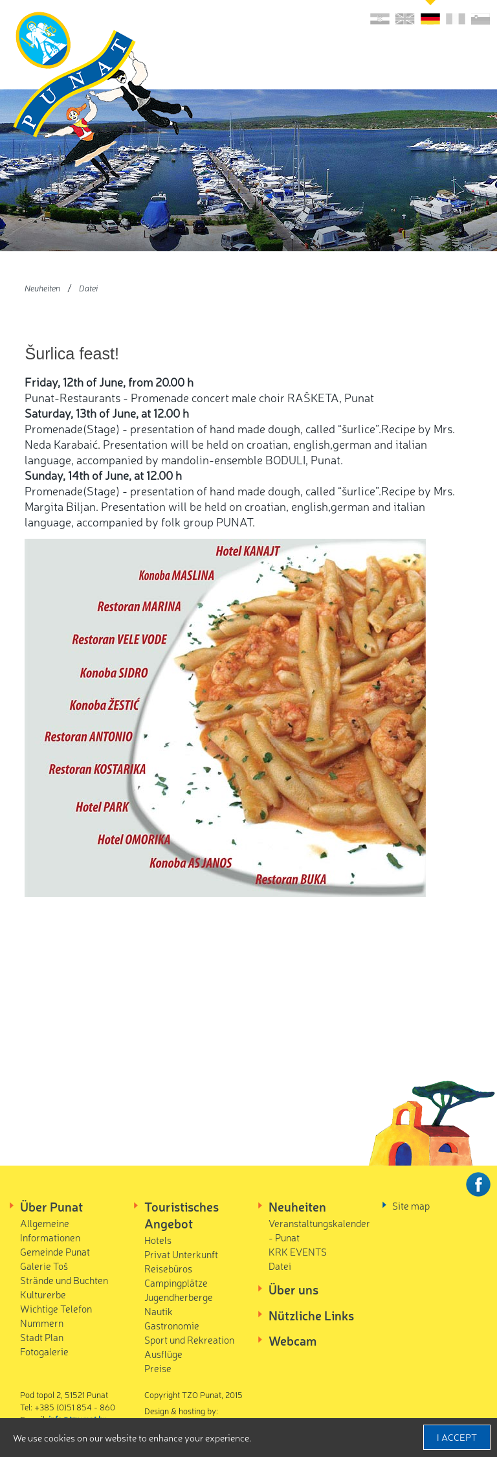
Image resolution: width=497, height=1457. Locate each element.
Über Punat (51, 1206)
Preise (157, 1368)
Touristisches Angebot (181, 1215)
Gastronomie (171, 1325)
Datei (88, 287)
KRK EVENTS (298, 1251)
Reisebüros (168, 1268)
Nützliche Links (311, 1315)
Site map (411, 1205)
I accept (457, 1436)
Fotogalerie (44, 1351)
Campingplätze (176, 1282)
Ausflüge (163, 1354)
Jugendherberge (178, 1297)
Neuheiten (42, 287)
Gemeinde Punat (55, 1251)
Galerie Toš (44, 1265)
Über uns (293, 1289)
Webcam (292, 1340)
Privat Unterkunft (181, 1254)
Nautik (158, 1311)
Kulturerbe (43, 1294)
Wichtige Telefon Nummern (56, 1315)
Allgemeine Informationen (50, 1230)
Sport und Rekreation (189, 1339)
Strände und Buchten (64, 1280)
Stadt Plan (41, 1337)
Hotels (157, 1240)
